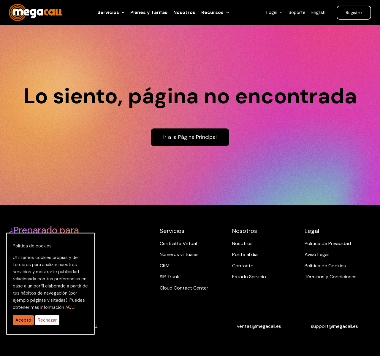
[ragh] (35, 7)
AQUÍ (70, 307)
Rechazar (47, 320)
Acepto (23, 320)
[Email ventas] (259, 326)
